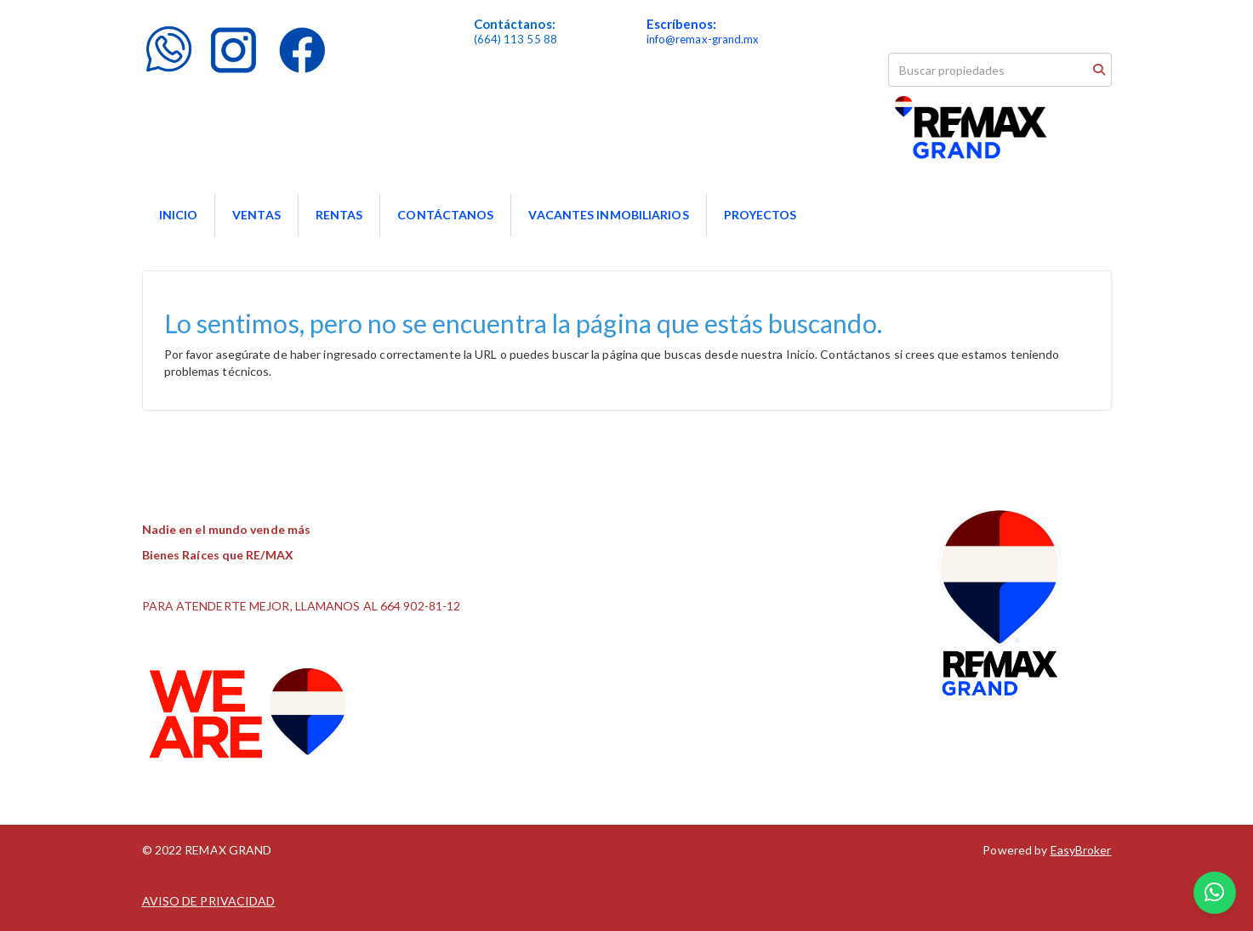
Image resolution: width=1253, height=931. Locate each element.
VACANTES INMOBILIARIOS (608, 214)
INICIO (178, 214)
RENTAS (339, 214)
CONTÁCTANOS (445, 214)
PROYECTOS (760, 214)
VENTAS (256, 214)
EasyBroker (1081, 850)
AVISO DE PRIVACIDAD (209, 901)
